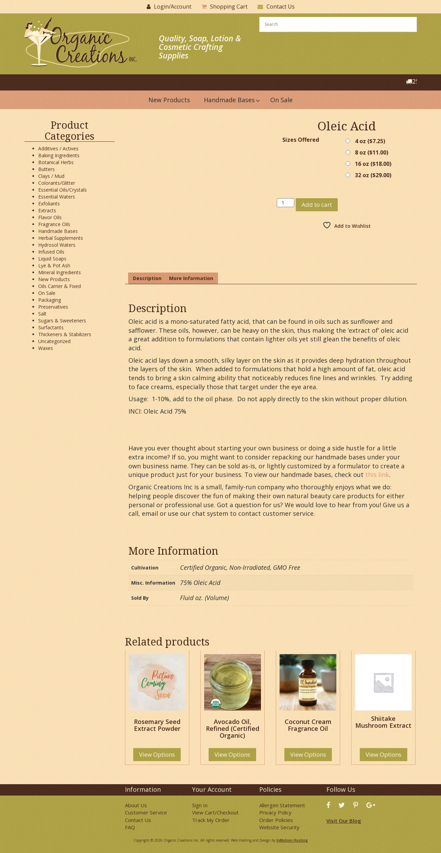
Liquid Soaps (52, 258)
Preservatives (53, 306)
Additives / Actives (58, 148)
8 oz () (371, 152)
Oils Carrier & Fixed (59, 286)
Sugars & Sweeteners (62, 320)
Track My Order (211, 820)
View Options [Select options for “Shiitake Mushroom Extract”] (383, 754)
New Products (54, 279)
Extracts (47, 210)
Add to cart (317, 205)
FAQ (130, 827)
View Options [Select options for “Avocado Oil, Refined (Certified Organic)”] (232, 754)
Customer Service (146, 812)
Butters (46, 169)
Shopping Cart (229, 6)
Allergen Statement (282, 805)
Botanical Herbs (56, 162)
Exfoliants (49, 203)
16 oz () (373, 164)
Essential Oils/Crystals (62, 189)
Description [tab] (147, 278)
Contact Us (280, 6)
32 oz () (373, 175)
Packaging (49, 300)
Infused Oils (51, 251)
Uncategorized (54, 341)
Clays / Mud (51, 176)
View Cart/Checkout (215, 812)
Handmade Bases (58, 231)
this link (377, 474)
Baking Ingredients (59, 155)
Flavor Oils (50, 217)
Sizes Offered (300, 139)
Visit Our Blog (343, 820)
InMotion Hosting (292, 840)
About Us (136, 805)
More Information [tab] (191, 278)
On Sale (46, 293)
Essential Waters (56, 196)
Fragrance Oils (54, 224)
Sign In (200, 805)
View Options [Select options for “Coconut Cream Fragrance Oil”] (308, 754)
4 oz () (370, 141)
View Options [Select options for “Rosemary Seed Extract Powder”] (157, 754)
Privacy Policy (275, 812)
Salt (42, 313)
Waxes (45, 348)
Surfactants (51, 327)
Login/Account (172, 6)
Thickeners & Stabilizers (64, 334)
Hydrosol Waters (56, 245)
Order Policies (276, 820)
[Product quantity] (285, 202)
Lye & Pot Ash (54, 265)
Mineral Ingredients (59, 272)
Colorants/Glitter (56, 183)
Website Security (279, 827)
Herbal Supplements (60, 238)
